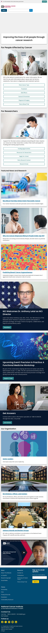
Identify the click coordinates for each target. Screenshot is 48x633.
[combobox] (19, 10)
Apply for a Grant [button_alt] (24, 156)
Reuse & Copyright (6, 578)
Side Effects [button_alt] (24, 92)
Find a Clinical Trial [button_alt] (24, 104)
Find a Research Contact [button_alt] (24, 160)
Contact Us (20, 573)
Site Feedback (4, 616)
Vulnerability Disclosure (7, 599)
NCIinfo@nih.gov (21, 614)
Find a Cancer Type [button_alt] (24, 85)
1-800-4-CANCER (11, 614)
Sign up (36, 581)
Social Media (4, 580)
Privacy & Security (5, 594)
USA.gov (3, 630)
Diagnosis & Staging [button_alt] (24, 100)
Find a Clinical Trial (22, 582)
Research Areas (24, 164)
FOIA (2, 592)
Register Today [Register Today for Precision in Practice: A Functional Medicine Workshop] (8, 378)
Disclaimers (4, 597)
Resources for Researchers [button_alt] (24, 152)
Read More (7, 327)
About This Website (6, 573)
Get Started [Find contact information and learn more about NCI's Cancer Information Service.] (7, 422)
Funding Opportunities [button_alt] (24, 148)
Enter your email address (38, 575)
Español (44, 1)
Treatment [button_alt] (24, 89)
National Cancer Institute (6, 629)
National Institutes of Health (7, 627)
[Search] (31, 10)
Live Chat (3, 614)
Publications (20, 575)
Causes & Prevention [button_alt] (24, 96)
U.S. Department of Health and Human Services (11, 626)
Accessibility (4, 589)
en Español (4, 575)
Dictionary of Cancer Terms (22, 578)
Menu (4, 10)
